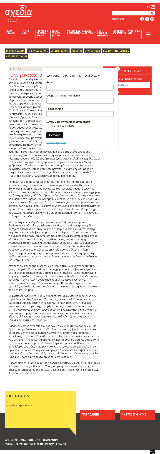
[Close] (117, 68)
